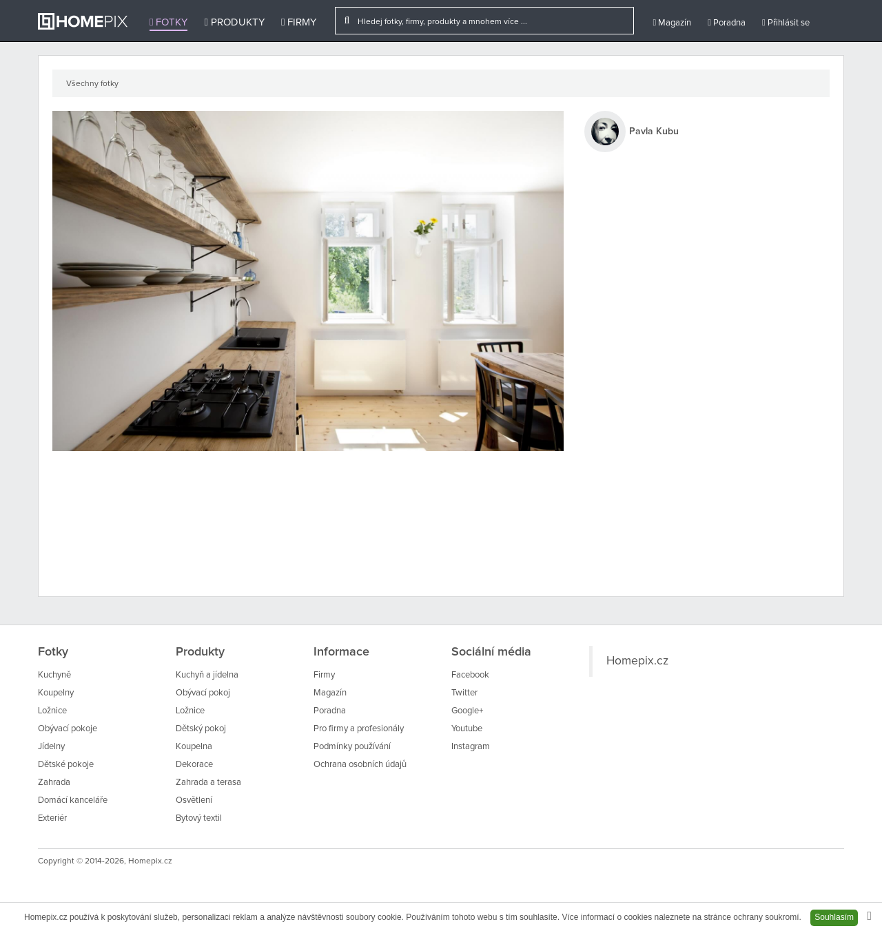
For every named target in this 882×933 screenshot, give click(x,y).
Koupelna (194, 746)
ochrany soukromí (766, 917)
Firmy (298, 22)
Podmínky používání (352, 746)
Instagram (470, 746)
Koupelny (56, 693)
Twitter (464, 693)
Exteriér (52, 818)
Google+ (467, 710)
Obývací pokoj (203, 693)
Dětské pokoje (66, 764)
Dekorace (194, 764)
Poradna (727, 23)
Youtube (466, 728)
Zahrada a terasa (208, 782)
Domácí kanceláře (72, 800)
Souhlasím (834, 917)
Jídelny (51, 746)
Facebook (470, 675)
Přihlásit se (786, 23)
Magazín (672, 23)
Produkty (234, 22)
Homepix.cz (637, 661)
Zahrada (54, 782)
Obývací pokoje (67, 728)
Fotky (168, 22)
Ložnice (52, 710)
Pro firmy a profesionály (359, 728)
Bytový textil (199, 818)
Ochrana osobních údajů (360, 764)
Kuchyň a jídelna (207, 675)
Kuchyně (54, 675)
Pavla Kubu (654, 131)
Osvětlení (194, 800)
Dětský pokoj (201, 728)
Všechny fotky (92, 84)
